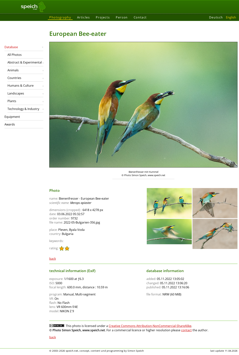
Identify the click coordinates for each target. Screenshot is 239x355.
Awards (9, 124)
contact (186, 330)
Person (122, 17)
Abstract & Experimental (24, 62)
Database (11, 47)
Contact (140, 17)
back (52, 259)
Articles (83, 17)
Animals (13, 70)
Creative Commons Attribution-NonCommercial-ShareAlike (150, 326)
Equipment (12, 117)
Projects (103, 17)
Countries (14, 78)
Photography (60, 17)
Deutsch (216, 17)
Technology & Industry (23, 109)
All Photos (14, 55)
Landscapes (15, 93)
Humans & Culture (20, 85)
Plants (11, 101)
